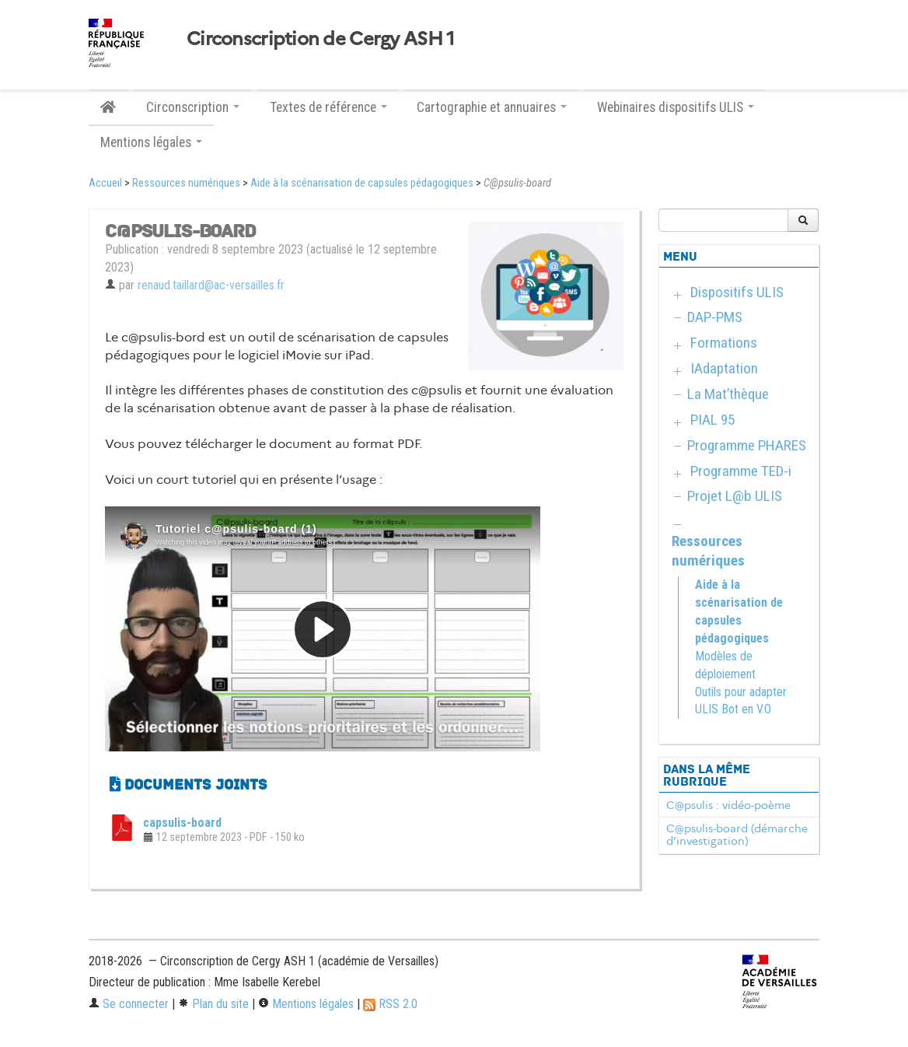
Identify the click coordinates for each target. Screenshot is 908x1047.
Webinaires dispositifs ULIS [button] (675, 107)
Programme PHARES (746, 445)
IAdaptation (724, 368)
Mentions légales (306, 1003)
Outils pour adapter (741, 692)
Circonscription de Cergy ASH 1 (320, 39)
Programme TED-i (740, 471)
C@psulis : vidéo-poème (728, 805)
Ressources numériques (186, 183)
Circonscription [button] (192, 107)
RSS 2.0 (390, 1003)
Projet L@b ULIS (734, 496)
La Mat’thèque (728, 394)
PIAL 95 (712, 420)
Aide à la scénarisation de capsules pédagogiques (361, 183)
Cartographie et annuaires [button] (492, 107)
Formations (723, 343)
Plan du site (213, 1003)
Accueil (105, 183)
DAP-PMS (714, 317)
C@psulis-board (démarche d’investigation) (737, 834)
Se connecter (129, 1003)
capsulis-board (182, 822)
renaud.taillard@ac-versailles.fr (211, 285)
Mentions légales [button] (151, 142)
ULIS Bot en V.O (733, 709)
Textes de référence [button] (328, 107)
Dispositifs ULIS (737, 292)
